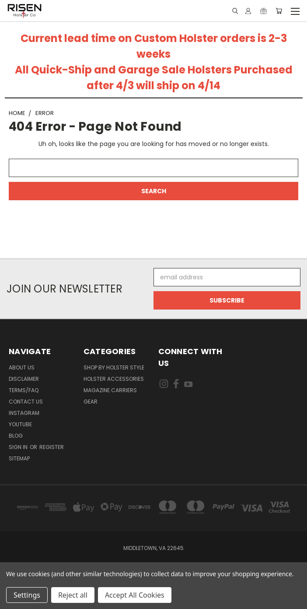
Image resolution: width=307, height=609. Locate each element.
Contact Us (26, 401)
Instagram (24, 413)
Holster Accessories (114, 379)
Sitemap (19, 458)
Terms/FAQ (23, 390)
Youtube (20, 424)
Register (51, 447)
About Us (22, 367)
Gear (91, 401)
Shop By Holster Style (114, 367)
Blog (16, 435)
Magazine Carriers (110, 390)
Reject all (72, 595)
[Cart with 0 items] (278, 11)
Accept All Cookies (134, 595)
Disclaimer (24, 379)
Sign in (19, 447)
